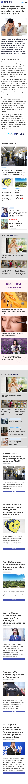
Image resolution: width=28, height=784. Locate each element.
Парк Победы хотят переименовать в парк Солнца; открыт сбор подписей (20, 194)
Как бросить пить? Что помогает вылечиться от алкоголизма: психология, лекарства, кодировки (12, 348)
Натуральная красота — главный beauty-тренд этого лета (12, 286)
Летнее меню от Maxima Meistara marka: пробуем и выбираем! (20, 252)
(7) (14, 226)
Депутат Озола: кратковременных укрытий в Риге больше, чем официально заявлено (18, 213)
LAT (22, 2)
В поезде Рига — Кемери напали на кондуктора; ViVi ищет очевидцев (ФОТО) (13, 172)
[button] (26, 2)
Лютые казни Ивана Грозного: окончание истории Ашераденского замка (17, 224)
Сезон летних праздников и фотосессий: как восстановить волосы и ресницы (11, 295)
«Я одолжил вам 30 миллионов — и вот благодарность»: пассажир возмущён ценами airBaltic (7, 195)
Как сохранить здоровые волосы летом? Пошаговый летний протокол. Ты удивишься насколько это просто (13, 277)
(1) (3, 201)
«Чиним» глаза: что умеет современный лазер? (6, 252)
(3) (24, 174)
